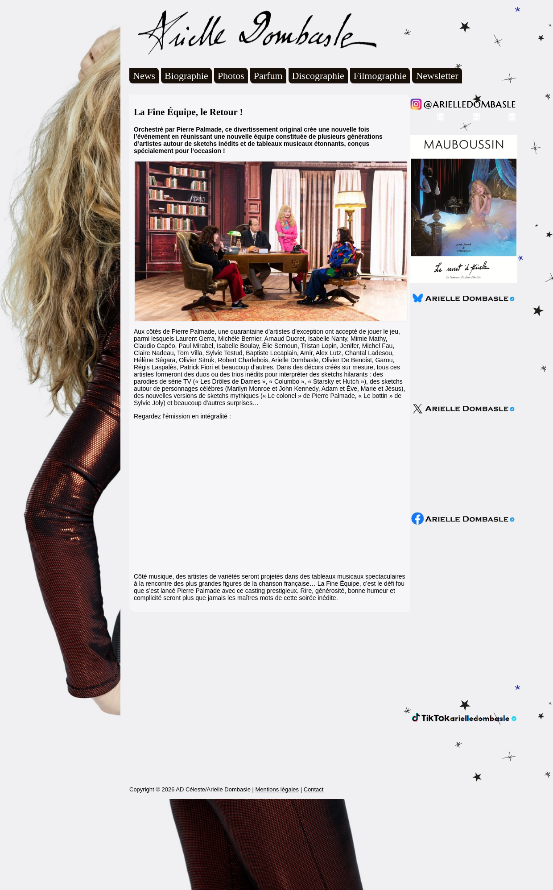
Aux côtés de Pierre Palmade (174, 331)
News (144, 75)
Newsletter (437, 75)
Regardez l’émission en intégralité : (182, 416)
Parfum (268, 75)
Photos (231, 75)
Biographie (186, 75)
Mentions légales (277, 880)
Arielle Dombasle (252, 31)
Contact (314, 880)
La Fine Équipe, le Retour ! (188, 112)
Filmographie (380, 75)
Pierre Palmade (333, 395)
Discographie (318, 75)
